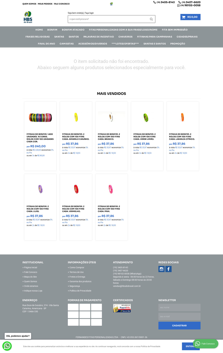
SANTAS (59, 36)
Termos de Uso (77, 272)
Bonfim (52, 29)
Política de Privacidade (80, 290)
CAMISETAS (67, 43)
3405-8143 (166, 2)
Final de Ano (46, 43)
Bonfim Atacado (73, 29)
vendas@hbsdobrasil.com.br (127, 286)
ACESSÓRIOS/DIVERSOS (92, 43)
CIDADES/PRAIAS (187, 36)
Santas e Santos (155, 43)
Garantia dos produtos (80, 281)
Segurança (75, 286)
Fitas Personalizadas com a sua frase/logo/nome (123, 29)
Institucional (32, 262)
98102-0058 (190, 5)
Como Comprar (77, 267)
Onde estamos (31, 286)
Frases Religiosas (38, 36)
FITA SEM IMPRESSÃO (175, 29)
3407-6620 (191, 2)
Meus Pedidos (45, 4)
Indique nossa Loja (33, 290)
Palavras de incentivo (98, 36)
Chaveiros (125, 36)
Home (39, 29)
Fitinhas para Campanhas (154, 36)
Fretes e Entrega (77, 276)
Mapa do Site (30, 276)
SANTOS (74, 36)
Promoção (177, 43)
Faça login (89, 12)
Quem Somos (29, 4)
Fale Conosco (62, 4)
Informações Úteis (82, 262)
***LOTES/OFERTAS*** (125, 43)
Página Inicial (30, 267)
